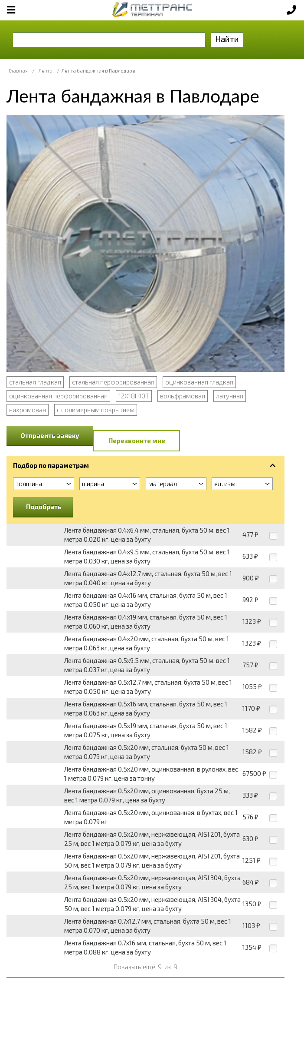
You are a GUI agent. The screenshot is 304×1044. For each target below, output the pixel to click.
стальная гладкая (35, 382)
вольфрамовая (182, 396)
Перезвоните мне (136, 440)
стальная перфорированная (113, 382)
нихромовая (27, 410)
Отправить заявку (49, 435)
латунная (229, 396)
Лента (45, 70)
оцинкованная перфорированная (58, 396)
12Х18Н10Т (133, 396)
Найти (227, 39)
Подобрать (44, 506)
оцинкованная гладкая (199, 382)
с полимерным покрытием (95, 410)
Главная (18, 70)
